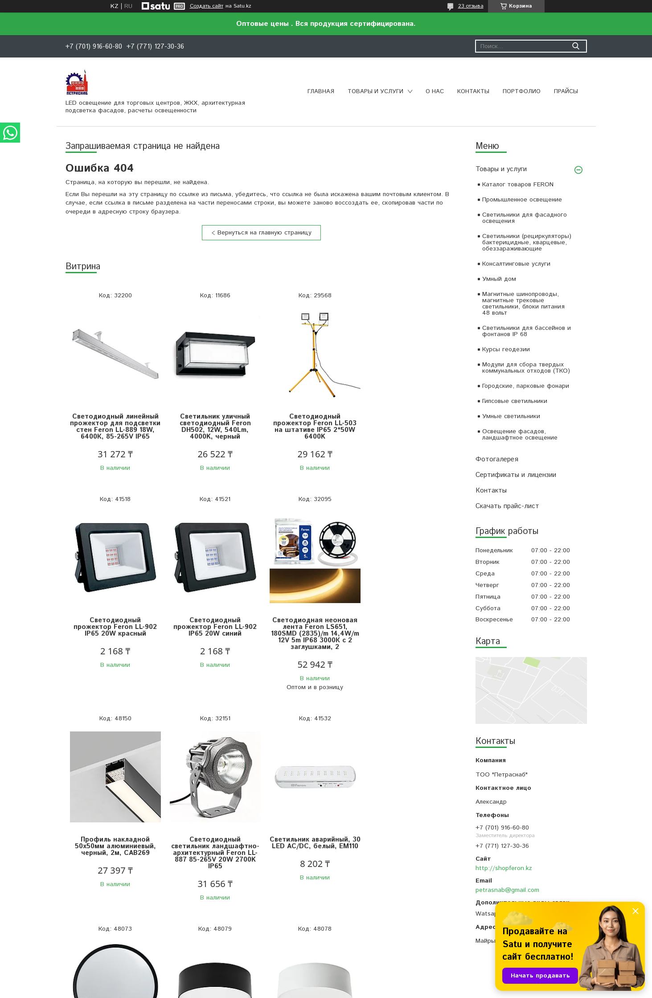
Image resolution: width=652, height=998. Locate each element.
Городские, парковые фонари (525, 386)
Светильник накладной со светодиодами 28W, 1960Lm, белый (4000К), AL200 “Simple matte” (408, 856)
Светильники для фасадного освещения (524, 218)
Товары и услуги (375, 91)
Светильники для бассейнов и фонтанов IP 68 (526, 331)
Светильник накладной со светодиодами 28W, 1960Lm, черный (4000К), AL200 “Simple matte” (310, 856)
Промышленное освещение (522, 199)
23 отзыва (471, 6)
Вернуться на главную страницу (264, 232)
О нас (435, 91)
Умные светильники (511, 416)
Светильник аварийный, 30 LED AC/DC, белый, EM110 (114, 853)
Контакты (473, 91)
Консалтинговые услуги (516, 263)
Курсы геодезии (506, 349)
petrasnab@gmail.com (507, 890)
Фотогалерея (497, 459)
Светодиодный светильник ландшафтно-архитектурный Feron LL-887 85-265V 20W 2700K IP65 (409, 640)
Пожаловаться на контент (351, 989)
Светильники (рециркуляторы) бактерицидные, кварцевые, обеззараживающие (526, 242)
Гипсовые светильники (514, 401)
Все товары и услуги (258, 943)
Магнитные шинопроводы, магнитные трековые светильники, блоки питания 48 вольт (523, 303)
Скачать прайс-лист (507, 506)
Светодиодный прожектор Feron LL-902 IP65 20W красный (408, 423)
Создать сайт (206, 6)
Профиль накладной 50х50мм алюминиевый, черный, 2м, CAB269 (310, 634)
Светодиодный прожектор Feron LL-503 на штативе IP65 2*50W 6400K (310, 426)
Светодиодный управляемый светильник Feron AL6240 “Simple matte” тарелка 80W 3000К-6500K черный (212, 859)
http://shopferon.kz (504, 868)
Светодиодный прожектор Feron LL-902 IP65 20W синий (114, 634)
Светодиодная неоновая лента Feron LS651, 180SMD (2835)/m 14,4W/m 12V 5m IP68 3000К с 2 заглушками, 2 (212, 640)
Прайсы (566, 91)
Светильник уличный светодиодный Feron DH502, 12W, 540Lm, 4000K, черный (212, 426)
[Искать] (576, 46)
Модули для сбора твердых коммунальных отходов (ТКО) (526, 367)
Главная (321, 91)
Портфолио (522, 91)
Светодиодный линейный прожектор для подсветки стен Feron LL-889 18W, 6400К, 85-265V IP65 (114, 430)
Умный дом (499, 279)
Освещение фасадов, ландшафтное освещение (520, 434)
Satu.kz (365, 981)
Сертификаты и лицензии (516, 475)
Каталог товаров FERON (518, 184)
